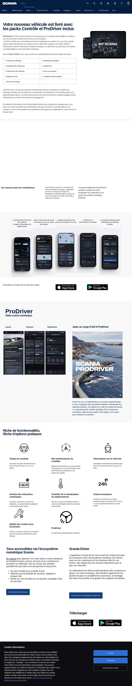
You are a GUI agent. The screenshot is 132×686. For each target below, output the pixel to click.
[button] (121, 3)
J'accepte (110, 653)
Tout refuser (110, 660)
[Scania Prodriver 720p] (97, 370)
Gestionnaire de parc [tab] (72, 122)
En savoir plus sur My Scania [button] (17, 597)
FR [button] (87, 3)
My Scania (11, 564)
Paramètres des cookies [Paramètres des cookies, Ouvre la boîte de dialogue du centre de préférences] (110, 668)
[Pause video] (120, 400)
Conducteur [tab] (57, 122)
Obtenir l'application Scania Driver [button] (16, 174)
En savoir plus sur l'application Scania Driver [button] (85, 601)
